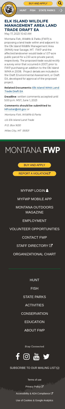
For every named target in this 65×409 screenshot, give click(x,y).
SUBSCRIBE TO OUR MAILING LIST (34, 367)
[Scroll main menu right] (61, 10)
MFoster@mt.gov (15, 109)
